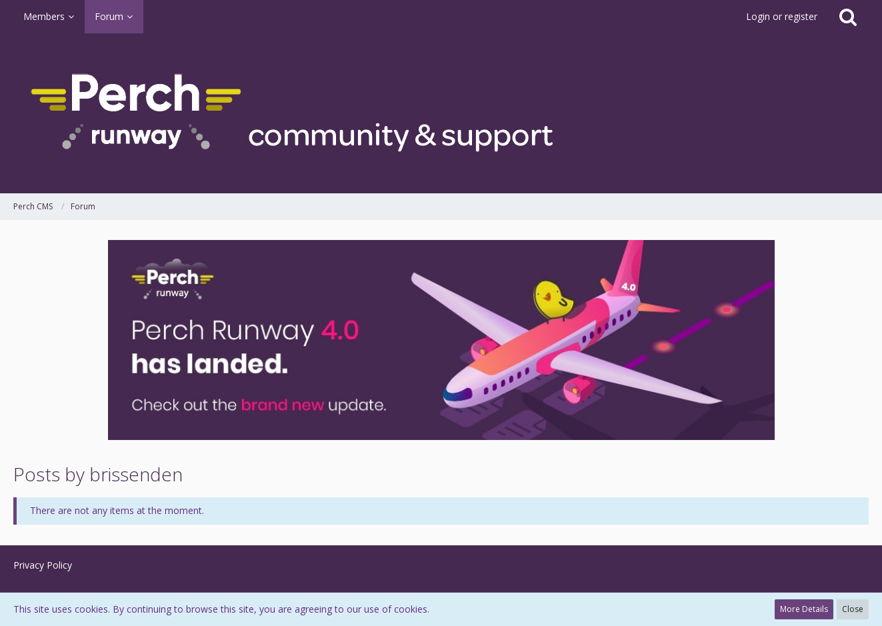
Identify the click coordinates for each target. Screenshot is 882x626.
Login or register (781, 16)
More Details (804, 609)
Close (852, 609)
